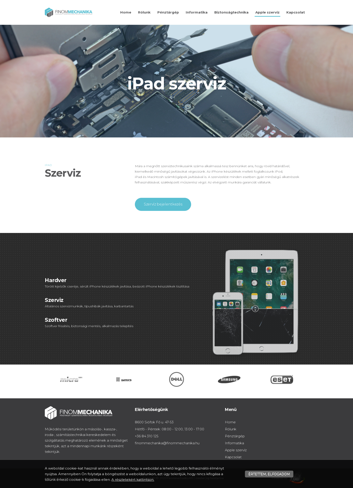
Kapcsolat (295, 12)
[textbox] (176, 148)
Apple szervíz (267, 12)
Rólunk (144, 12)
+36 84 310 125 (146, 436)
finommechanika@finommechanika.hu (167, 443)
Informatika (197, 12)
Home (125, 12)
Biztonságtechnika (231, 12)
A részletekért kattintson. (132, 479)
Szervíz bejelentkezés (163, 204)
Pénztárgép (168, 12)
